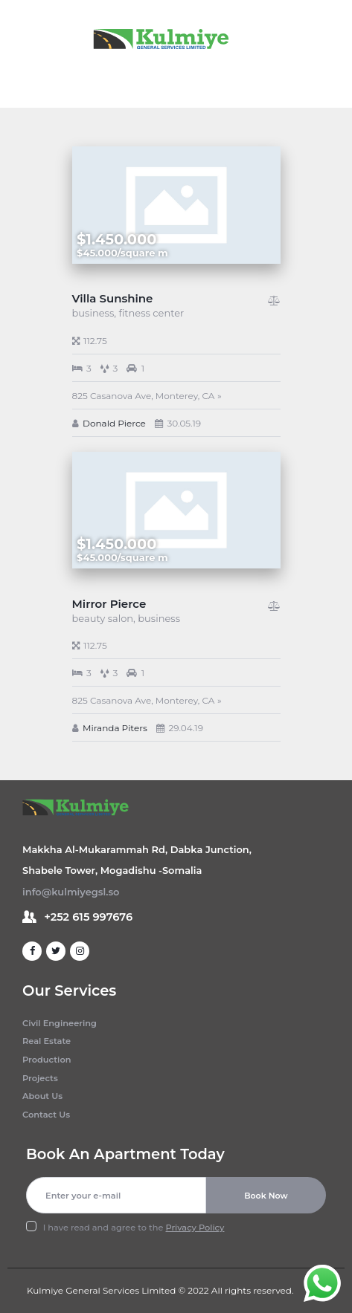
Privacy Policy (195, 1227)
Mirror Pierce (109, 604)
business (159, 618)
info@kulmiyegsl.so (70, 892)
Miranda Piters (115, 727)
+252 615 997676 (88, 917)
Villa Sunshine (112, 298)
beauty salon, (105, 618)
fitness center (151, 313)
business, (95, 313)
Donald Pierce (114, 423)
